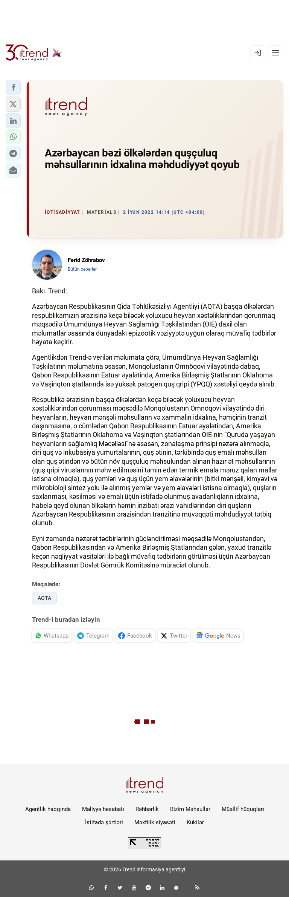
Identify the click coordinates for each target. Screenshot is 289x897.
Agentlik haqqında (48, 809)
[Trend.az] (33, 52)
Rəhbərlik (147, 809)
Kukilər (195, 822)
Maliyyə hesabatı (103, 809)
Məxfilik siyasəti (154, 822)
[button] (13, 87)
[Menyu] (275, 52)
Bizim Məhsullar (190, 809)
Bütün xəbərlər (82, 269)
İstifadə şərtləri (104, 822)
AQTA (44, 598)
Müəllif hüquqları (243, 809)
